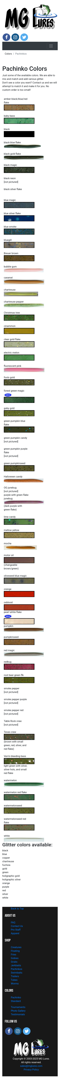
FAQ (13, 922)
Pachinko (16, 997)
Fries (13, 954)
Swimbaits (16, 972)
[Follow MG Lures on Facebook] (6, 37)
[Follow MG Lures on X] (24, 37)
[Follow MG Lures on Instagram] (15, 37)
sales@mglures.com (31, 1066)
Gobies (15, 958)
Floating (15, 950)
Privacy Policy (31, 1069)
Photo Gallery (18, 1010)
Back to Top (17, 908)
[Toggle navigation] (51, 46)
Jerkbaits (16, 965)
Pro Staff (16, 929)
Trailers (15, 976)
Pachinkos (16, 969)
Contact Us (17, 926)
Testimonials (18, 1014)
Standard (16, 1001)
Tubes (14, 980)
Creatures (16, 947)
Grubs (14, 961)
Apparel (15, 933)
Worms (15, 983)
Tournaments (18, 1007)
